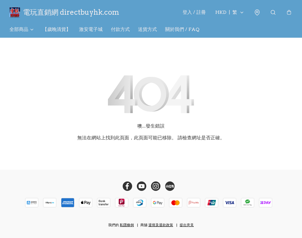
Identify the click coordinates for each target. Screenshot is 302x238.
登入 (194, 12)
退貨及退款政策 (160, 225)
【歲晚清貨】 (56, 29)
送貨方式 (147, 29)
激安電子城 (91, 29)
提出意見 (187, 225)
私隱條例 (127, 225)
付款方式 (120, 29)
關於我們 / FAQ (182, 29)
